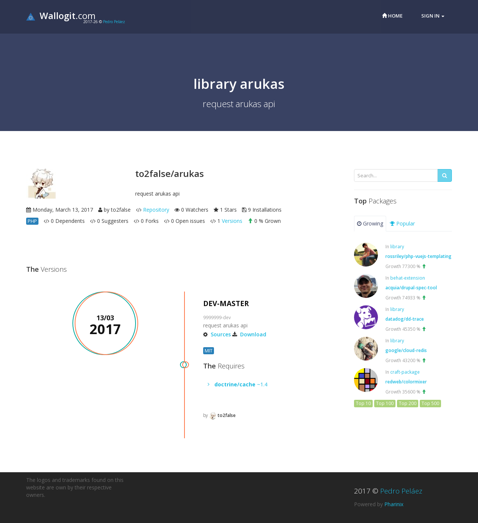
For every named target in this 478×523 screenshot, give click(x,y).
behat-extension (407, 278)
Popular (402, 223)
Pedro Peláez (114, 21)
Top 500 (430, 403)
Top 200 (407, 403)
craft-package (405, 372)
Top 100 (385, 403)
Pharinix (393, 504)
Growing (370, 223)
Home (392, 15)
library (397, 246)
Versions (232, 220)
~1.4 (240, 384)
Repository (156, 209)
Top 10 (363, 403)
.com (61, 15)
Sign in (432, 15)
